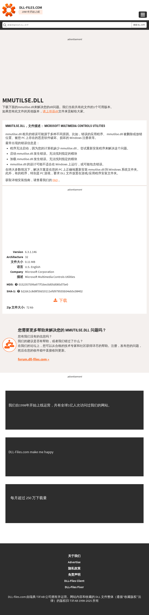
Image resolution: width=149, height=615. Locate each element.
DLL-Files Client (74, 580)
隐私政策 (74, 568)
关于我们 (74, 555)
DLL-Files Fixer (74, 587)
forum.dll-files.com (32, 359)
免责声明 (74, 574)
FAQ (55, 180)
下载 (63, 300)
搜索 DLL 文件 (139, 25)
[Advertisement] (74, 68)
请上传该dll (50, 111)
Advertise (74, 562)
